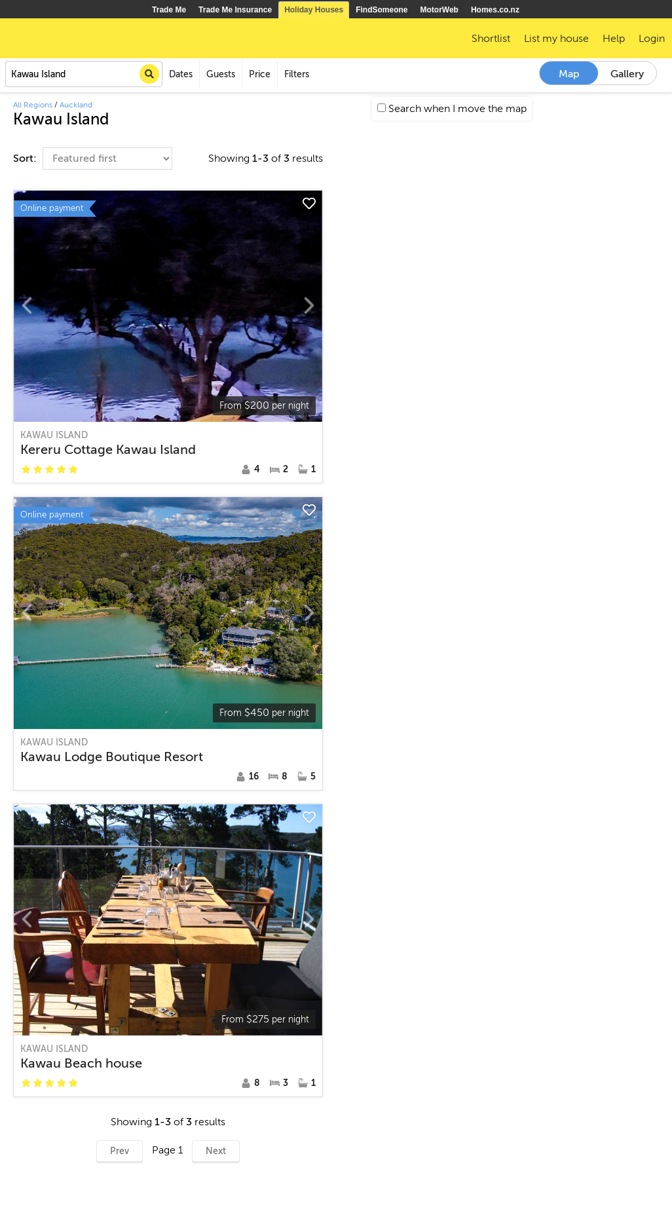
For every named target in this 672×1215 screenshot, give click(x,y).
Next (216, 1151)
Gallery (627, 74)
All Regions (32, 104)
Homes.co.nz (495, 9)
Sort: (26, 158)
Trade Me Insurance (235, 9)
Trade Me (169, 9)
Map (569, 74)
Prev (119, 1151)
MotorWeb (439, 9)
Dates (181, 74)
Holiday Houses (313, 9)
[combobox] (83, 74)
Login (652, 39)
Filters (296, 74)
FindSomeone (381, 9)
